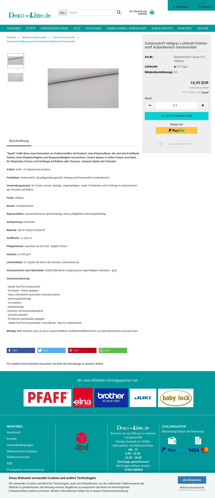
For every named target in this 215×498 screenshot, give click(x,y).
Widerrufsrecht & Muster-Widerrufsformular (22, 454)
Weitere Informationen (192, 487)
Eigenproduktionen (54, 28)
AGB (9, 463)
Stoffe (31, 28)
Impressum (14, 432)
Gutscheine (93, 28)
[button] (150, 105)
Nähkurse (14, 28)
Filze (76, 28)
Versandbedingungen (20, 445)
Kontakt (11, 438)
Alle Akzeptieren (192, 480)
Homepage (74, 363)
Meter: (149, 98)
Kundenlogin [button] (180, 7)
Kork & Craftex (162, 28)
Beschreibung (19, 141)
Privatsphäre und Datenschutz (25, 469)
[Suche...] (62, 12)
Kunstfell (185, 28)
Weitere (202, 28)
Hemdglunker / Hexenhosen (126, 28)
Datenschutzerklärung (115, 491)
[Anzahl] (176, 105)
